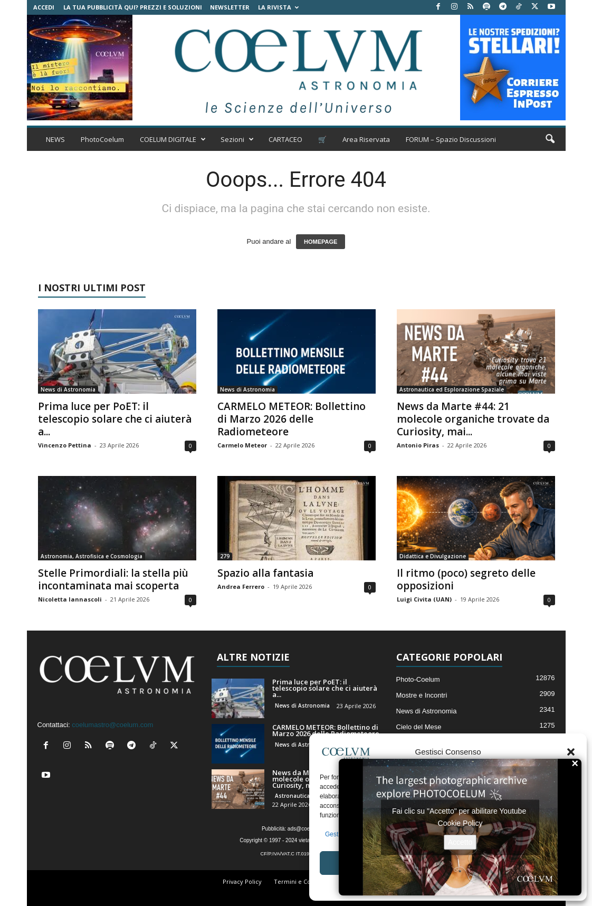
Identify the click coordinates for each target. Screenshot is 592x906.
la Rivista (278, 7)
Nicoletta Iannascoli (70, 599)
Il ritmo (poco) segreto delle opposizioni (466, 579)
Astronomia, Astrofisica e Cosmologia (91, 556)
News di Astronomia (68, 389)
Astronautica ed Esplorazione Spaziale (451, 389)
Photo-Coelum (418, 679)
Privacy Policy (242, 881)
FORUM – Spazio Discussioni (451, 139)
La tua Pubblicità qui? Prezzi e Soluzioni (132, 7)
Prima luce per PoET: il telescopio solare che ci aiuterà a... (115, 418)
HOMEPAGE (320, 242)
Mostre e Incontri (421, 695)
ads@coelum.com (309, 829)
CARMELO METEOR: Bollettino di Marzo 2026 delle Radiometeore (291, 418)
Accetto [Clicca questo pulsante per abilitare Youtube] (460, 841)
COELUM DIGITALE (173, 139)
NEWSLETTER (230, 7)
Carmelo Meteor (242, 445)
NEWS (55, 139)
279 (225, 556)
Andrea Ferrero (240, 586)
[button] (571, 752)
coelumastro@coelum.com (112, 725)
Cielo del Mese (419, 727)
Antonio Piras (418, 445)
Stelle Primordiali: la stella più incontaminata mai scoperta (113, 579)
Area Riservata (366, 139)
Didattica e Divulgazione (432, 556)
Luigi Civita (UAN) (424, 599)
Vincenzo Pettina (64, 445)
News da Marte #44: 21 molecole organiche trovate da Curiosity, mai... (473, 418)
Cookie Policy (460, 822)
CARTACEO (285, 139)
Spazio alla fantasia (265, 573)
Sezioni (237, 139)
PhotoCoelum (102, 139)
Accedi (43, 7)
